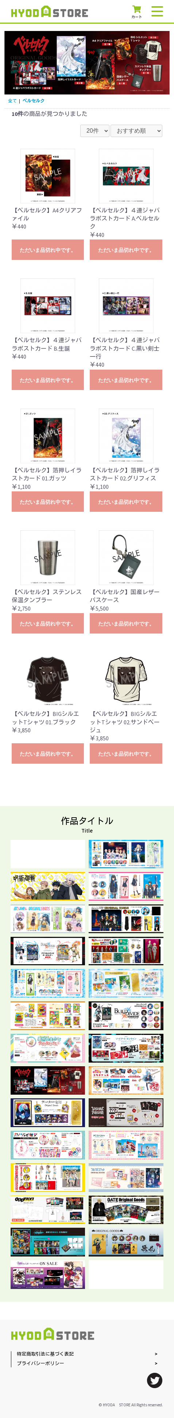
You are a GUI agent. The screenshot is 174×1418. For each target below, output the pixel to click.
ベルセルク (34, 101)
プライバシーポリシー (40, 1364)
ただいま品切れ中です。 (48, 250)
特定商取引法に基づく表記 (45, 1354)
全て (12, 101)
